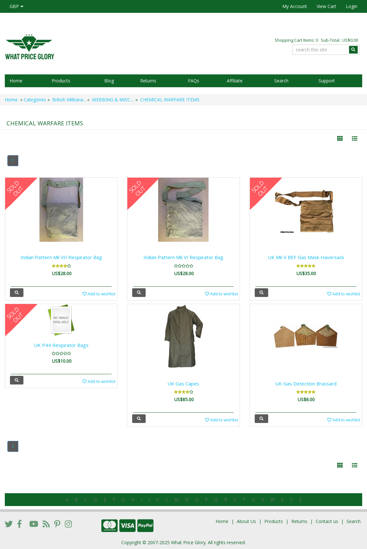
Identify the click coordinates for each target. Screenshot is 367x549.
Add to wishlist (98, 294)
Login (351, 6)
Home (16, 81)
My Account (294, 6)
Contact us (327, 521)
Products (61, 81)
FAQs (193, 81)
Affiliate (235, 81)
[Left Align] (339, 138)
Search (281, 81)
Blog (109, 81)
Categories (35, 100)
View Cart (326, 6)
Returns (148, 81)
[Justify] (354, 138)
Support (327, 81)
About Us (246, 521)
